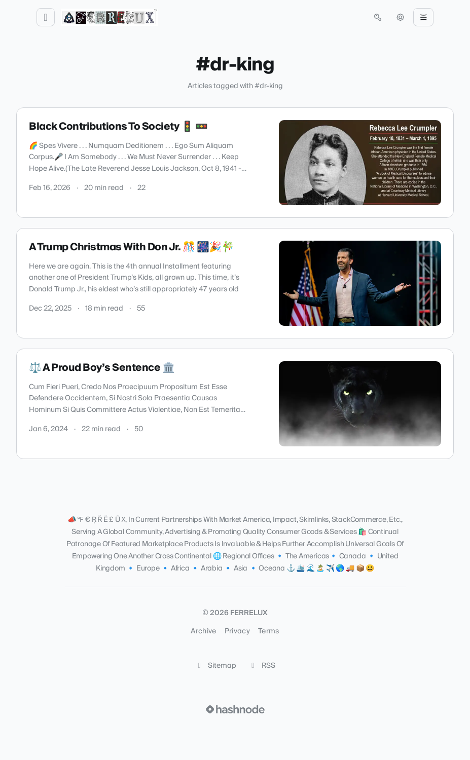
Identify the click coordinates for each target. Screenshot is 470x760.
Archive (203, 631)
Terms (268, 631)
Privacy (237, 631)
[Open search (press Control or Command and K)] (378, 17)
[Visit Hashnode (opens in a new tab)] (235, 709)
